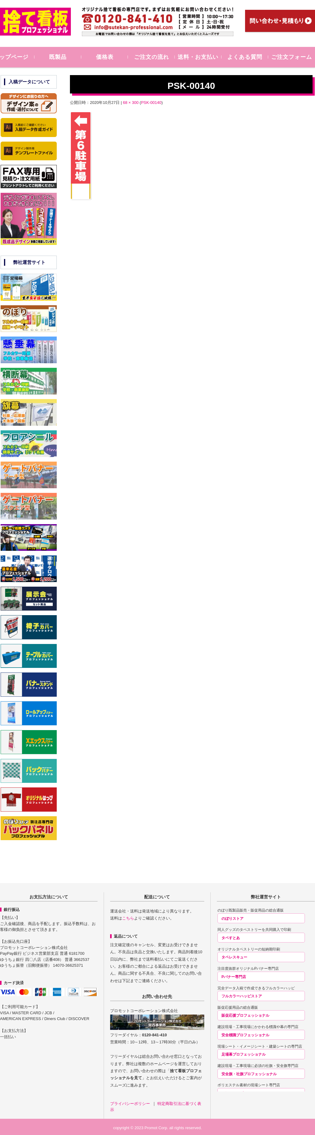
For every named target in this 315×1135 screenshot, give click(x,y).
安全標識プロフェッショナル (245, 1035)
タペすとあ (230, 938)
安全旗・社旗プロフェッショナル (249, 1074)
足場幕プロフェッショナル (243, 1054)
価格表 (112, 57)
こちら (128, 918)
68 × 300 (131, 102)
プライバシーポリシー (130, 1103)
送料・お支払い (202, 57)
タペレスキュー (234, 957)
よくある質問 (247, 57)
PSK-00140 (151, 102)
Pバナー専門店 (233, 977)
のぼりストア (232, 918)
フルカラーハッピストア (241, 996)
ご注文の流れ (157, 57)
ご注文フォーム (292, 57)
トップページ (22, 57)
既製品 (67, 57)
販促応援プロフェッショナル (245, 1015)
